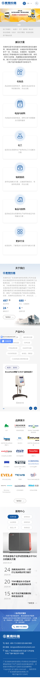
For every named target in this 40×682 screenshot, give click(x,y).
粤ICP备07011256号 (20, 674)
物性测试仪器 (27, 337)
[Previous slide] (30, 408)
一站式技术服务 (20, 613)
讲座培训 (27, 522)
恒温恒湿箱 (29, 32)
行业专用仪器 (12, 353)
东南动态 (27, 528)
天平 (20, 29)
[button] (19, 24)
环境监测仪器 (12, 348)
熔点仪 (31, 29)
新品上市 (13, 528)
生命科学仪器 (27, 348)
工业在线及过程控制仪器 (20, 359)
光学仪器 (27, 343)
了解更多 (9, 317)
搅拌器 (25, 29)
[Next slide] (35, 408)
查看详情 (20, 403)
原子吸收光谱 (7, 35)
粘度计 (15, 29)
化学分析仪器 (14, 343)
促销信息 (27, 517)
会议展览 (13, 522)
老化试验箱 (6, 32)
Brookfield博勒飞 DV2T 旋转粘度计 (18, 372)
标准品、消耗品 (27, 353)
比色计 (14, 32)
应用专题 (13, 517)
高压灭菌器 (21, 32)
